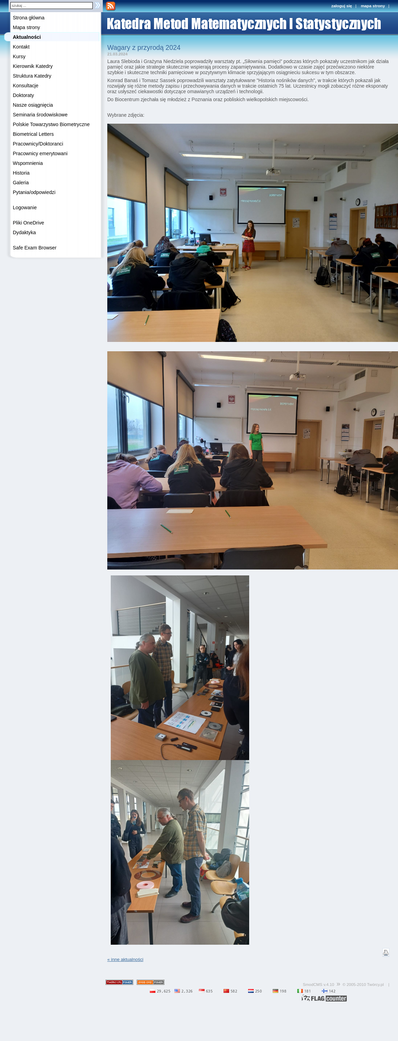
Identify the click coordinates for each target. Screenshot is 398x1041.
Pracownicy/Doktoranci (38, 144)
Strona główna (28, 17)
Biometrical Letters (33, 134)
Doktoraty (23, 95)
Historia (21, 173)
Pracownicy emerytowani (40, 153)
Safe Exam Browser (34, 247)
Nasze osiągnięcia (33, 105)
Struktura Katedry (32, 76)
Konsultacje (25, 85)
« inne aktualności (125, 959)
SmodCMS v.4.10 (318, 984)
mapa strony (373, 5)
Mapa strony (26, 27)
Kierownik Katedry (33, 66)
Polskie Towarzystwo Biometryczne (51, 124)
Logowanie (25, 207)
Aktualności (27, 37)
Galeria (21, 182)
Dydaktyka (24, 232)
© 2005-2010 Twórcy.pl (363, 984)
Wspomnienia (28, 163)
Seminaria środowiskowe (40, 114)
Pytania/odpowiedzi (34, 192)
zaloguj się (341, 5)
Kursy (19, 56)
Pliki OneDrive (28, 223)
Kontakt (21, 47)
